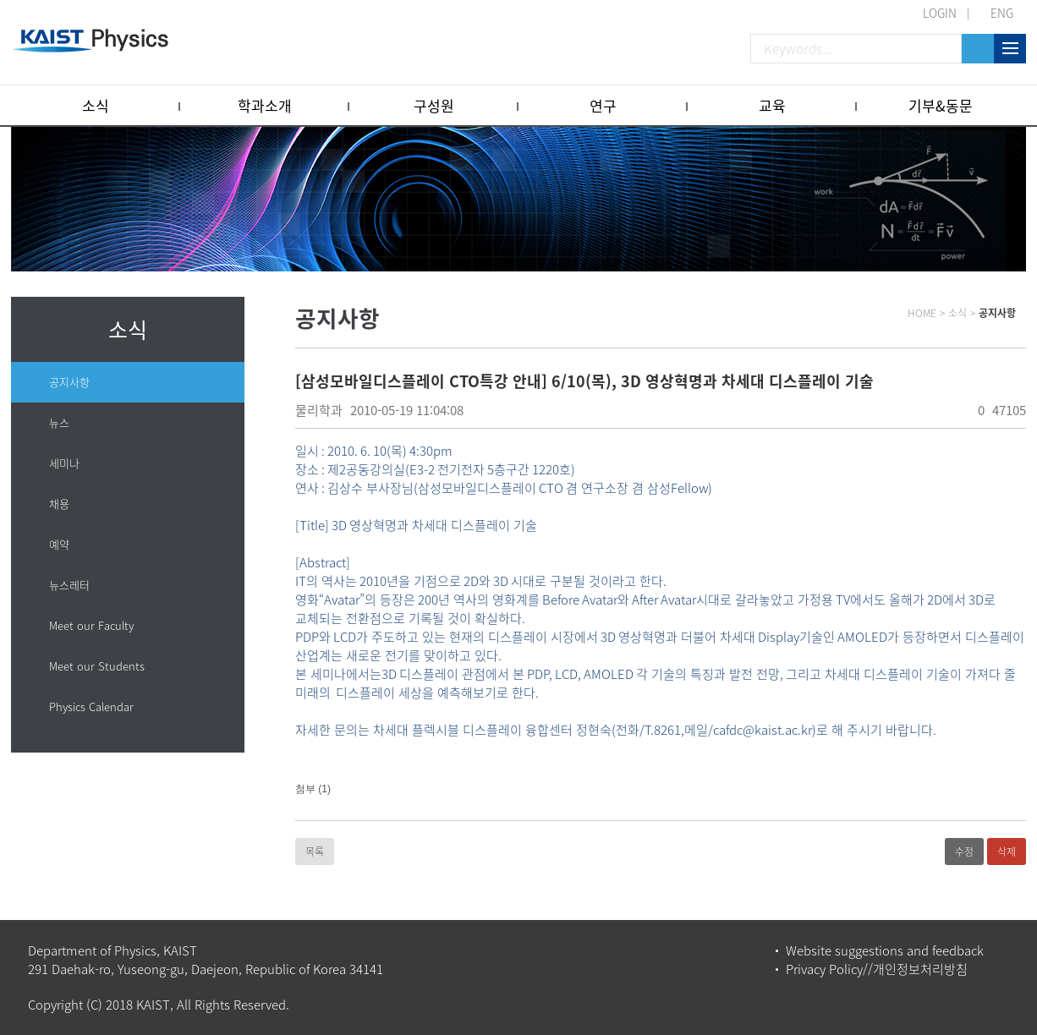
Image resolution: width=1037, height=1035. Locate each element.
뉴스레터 (69, 585)
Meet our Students (97, 666)
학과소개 (265, 105)
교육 (772, 105)
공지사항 (69, 382)
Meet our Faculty (91, 625)
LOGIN (940, 12)
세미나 (64, 463)
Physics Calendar (91, 706)
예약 (59, 544)
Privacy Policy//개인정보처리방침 (877, 969)
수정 (964, 851)
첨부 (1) (313, 789)
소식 (95, 105)
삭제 (1006, 851)
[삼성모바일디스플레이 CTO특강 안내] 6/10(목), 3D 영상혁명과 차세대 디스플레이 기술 (584, 381)
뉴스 (59, 422)
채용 (59, 504)
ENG (1001, 12)
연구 (603, 105)
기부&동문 (940, 105)
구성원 (434, 105)
